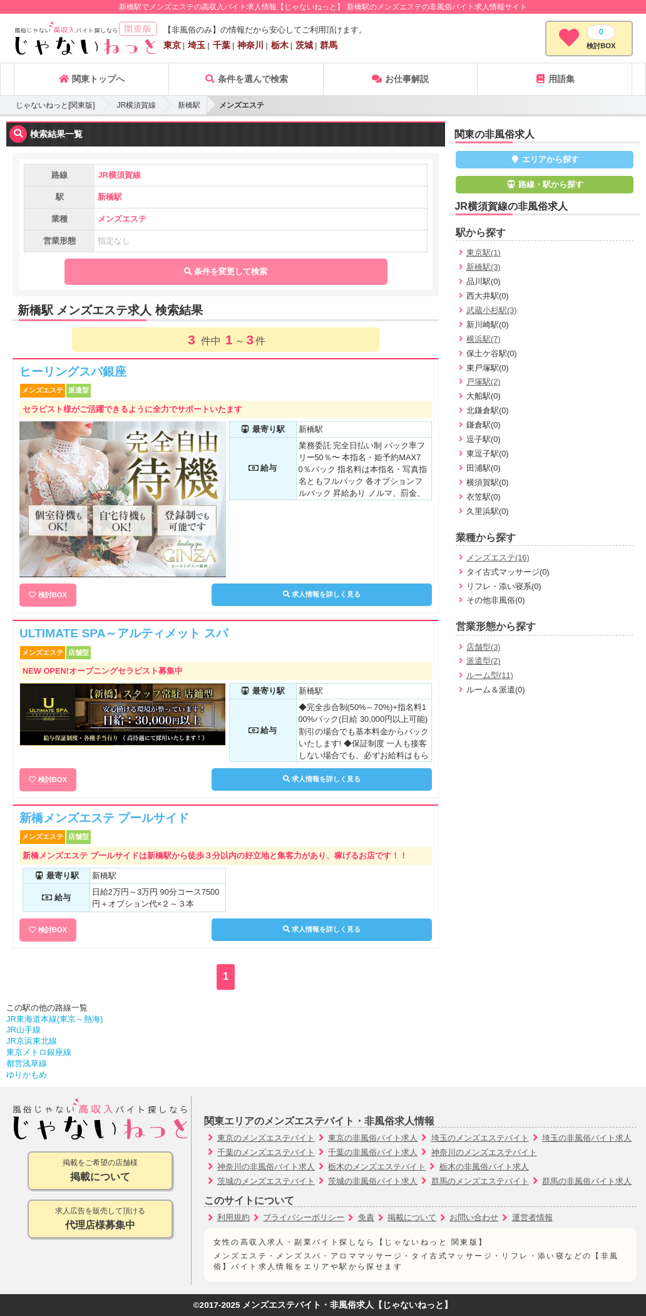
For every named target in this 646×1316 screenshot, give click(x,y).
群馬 (328, 45)
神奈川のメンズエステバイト (484, 1152)
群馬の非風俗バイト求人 (587, 1181)
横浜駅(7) (483, 339)
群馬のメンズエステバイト (480, 1181)
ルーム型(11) (489, 675)
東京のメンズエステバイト (266, 1138)
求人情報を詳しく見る (322, 594)
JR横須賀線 (136, 105)
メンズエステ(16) (498, 557)
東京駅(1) (483, 252)
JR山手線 (23, 1029)
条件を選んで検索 (246, 79)
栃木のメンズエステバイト (377, 1166)
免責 (366, 1217)
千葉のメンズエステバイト (266, 1152)
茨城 (304, 45)
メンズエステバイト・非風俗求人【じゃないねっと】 (347, 1305)
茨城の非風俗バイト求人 (373, 1181)
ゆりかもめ (26, 1074)
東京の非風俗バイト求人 (373, 1138)
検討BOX (52, 595)
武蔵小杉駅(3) (491, 310)
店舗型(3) (483, 647)
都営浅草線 (26, 1063)
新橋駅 (189, 105)
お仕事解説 (400, 79)
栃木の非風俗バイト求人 (484, 1166)
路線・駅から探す (544, 184)
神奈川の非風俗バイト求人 (266, 1166)
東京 (172, 45)
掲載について (411, 1217)
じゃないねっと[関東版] (55, 105)
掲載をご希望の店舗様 (100, 1171)
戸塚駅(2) (483, 381)
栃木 (280, 45)
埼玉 (196, 45)
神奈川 (250, 45)
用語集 (555, 79)
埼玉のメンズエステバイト (480, 1138)
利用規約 (233, 1217)
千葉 (221, 45)
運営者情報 (532, 1217)
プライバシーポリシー (303, 1217)
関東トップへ (91, 79)
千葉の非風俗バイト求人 (373, 1152)
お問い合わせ (473, 1217)
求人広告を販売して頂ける (100, 1219)
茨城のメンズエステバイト (266, 1181)
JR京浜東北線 (31, 1041)
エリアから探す (545, 159)
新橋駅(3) (483, 267)
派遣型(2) (483, 661)
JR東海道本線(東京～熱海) (54, 1019)
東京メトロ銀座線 (38, 1052)
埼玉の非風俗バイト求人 (587, 1138)
